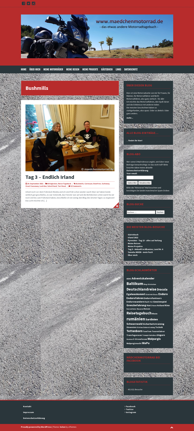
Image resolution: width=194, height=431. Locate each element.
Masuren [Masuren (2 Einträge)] (140, 309)
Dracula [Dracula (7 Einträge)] (162, 289)
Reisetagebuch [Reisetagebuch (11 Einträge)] (139, 313)
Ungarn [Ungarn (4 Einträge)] (161, 335)
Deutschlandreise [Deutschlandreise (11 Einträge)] (141, 289)
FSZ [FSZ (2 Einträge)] (151, 302)
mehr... (130, 117)
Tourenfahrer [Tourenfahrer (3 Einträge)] (158, 331)
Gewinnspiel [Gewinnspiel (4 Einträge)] (160, 301)
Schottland (52, 186)
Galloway (106, 183)
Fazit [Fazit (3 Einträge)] (147, 301)
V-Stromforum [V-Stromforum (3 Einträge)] (140, 339)
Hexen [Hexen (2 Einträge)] (154, 306)
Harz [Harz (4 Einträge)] (149, 305)
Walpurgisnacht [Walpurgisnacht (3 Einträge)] (134, 343)
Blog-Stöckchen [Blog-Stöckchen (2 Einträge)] (150, 284)
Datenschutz (131, 69)
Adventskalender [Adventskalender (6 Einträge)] (143, 278)
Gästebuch (107, 69)
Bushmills (80, 183)
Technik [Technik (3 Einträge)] (159, 327)
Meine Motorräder (53, 69)
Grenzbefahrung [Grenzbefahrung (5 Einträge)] (136, 305)
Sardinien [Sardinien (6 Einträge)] (152, 319)
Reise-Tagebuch (64, 183)
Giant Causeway (32, 186)
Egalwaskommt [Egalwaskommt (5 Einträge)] (136, 294)
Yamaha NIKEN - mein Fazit (140, 252)
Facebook (130, 406)
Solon (62, 427)
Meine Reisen (72, 69)
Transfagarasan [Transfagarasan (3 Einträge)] (134, 335)
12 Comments (76, 186)
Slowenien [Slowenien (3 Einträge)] (131, 327)
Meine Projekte (90, 69)
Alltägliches (52, 183)
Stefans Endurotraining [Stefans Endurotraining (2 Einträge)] (146, 327)
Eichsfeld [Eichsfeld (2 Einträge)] (149, 294)
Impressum (28, 412)
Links (118, 69)
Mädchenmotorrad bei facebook (143, 358)
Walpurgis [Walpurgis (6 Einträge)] (154, 339)
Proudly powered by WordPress (36, 427)
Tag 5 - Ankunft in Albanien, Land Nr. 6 (145, 249)
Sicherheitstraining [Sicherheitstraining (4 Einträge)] (153, 323)
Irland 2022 (133, 237)
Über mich (34, 69)
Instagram (131, 412)
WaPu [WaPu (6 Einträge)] (145, 343)
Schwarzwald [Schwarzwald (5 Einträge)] (134, 323)
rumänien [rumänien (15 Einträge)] (136, 319)
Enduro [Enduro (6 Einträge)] (163, 294)
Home (24, 69)
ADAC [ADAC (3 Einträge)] (129, 278)
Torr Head (62, 186)
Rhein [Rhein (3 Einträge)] (154, 313)
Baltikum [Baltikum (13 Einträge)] (135, 283)
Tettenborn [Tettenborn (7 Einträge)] (134, 331)
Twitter (130, 409)
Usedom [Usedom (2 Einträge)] (130, 339)
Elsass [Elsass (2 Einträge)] (155, 294)
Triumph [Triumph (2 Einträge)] (145, 335)
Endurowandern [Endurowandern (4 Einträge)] (135, 301)
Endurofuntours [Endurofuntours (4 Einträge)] (153, 298)
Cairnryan (88, 183)
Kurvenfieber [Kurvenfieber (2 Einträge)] (131, 309)
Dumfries (97, 183)
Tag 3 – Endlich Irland (49, 177)
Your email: (132, 173)
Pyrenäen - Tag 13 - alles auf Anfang (145, 240)
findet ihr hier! (135, 140)
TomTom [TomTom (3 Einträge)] (147, 331)
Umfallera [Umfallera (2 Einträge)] (152, 335)
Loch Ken (43, 186)
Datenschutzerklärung (137, 170)
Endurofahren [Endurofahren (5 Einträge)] (135, 298)
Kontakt (27, 406)
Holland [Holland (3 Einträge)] (160, 305)
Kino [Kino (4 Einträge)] (167, 305)
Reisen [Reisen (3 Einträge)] (147, 308)
